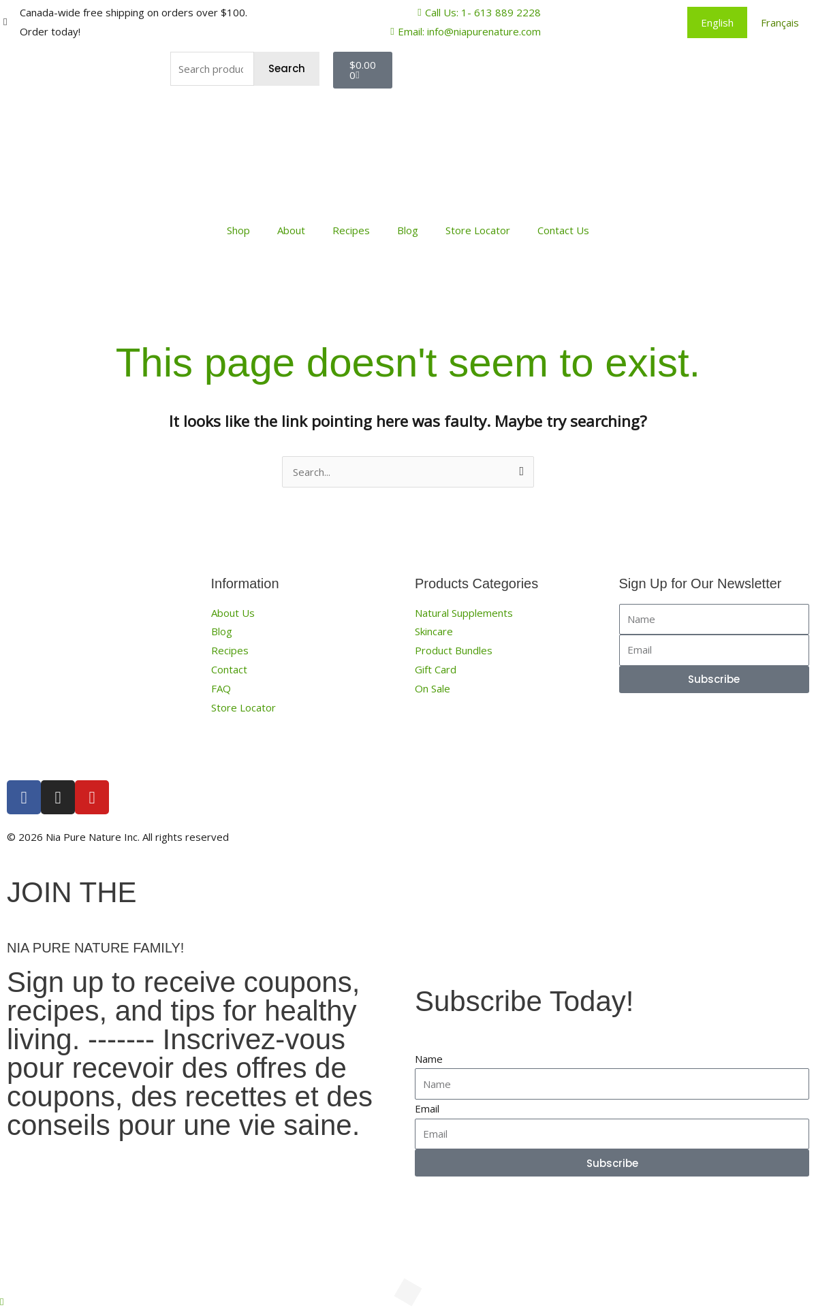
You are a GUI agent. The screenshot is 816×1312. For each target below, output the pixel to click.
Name (429, 1059)
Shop (238, 230)
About (291, 230)
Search (286, 68)
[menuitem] (717, 22)
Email (427, 1108)
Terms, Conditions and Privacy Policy (637, 837)
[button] (1, 1301)
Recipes (351, 230)
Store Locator (477, 230)
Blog (407, 230)
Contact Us (563, 230)
